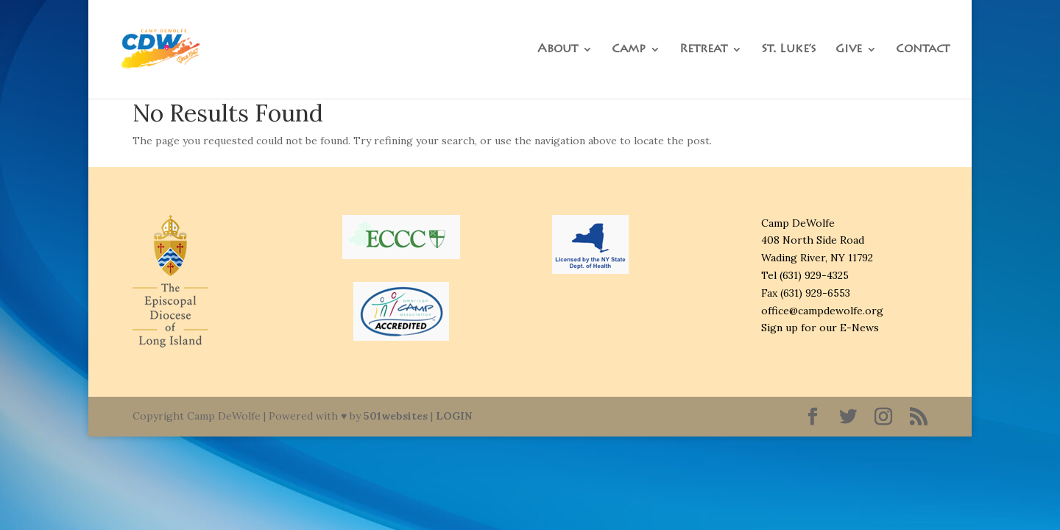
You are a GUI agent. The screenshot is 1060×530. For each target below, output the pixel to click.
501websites (396, 416)
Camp (629, 49)
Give (848, 49)
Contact (923, 49)
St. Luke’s (788, 49)
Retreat (703, 49)
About (557, 49)
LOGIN (454, 416)
